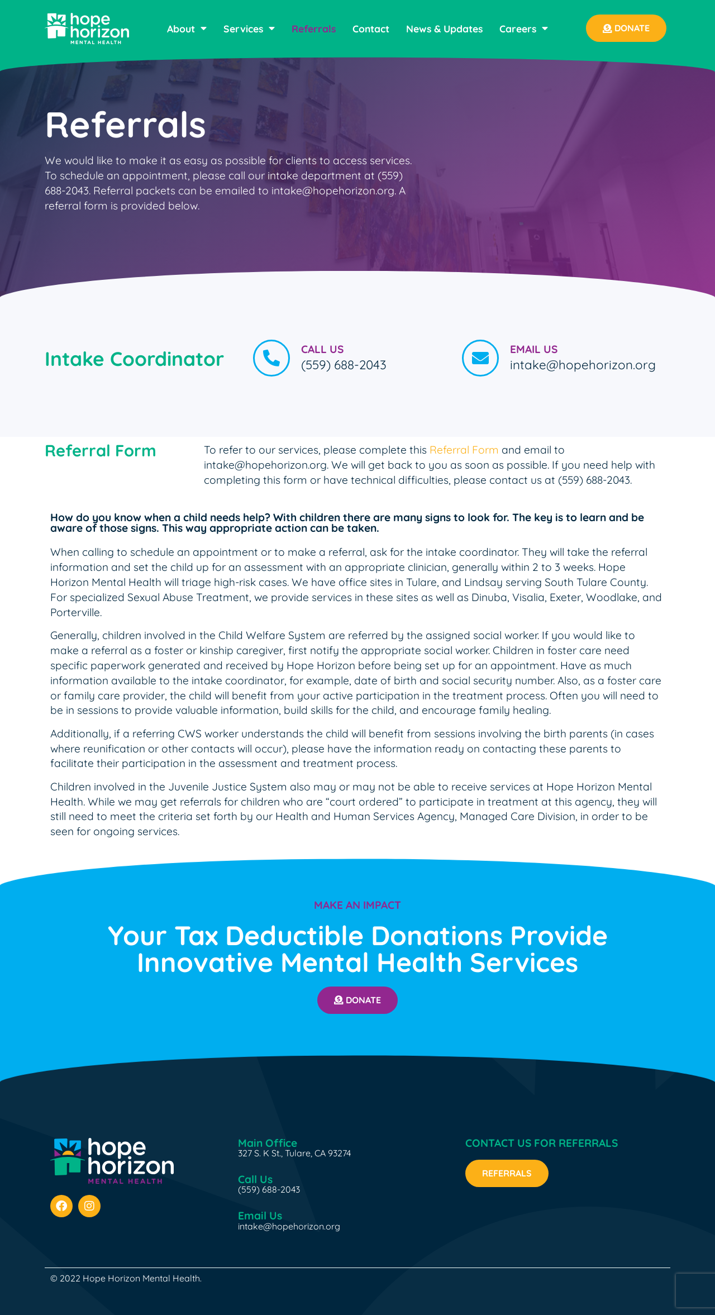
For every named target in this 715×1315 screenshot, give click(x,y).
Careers (523, 28)
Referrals (314, 28)
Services (249, 28)
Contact (370, 28)
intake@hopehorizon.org (289, 1226)
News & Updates (444, 28)
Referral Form (464, 449)
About (187, 28)
